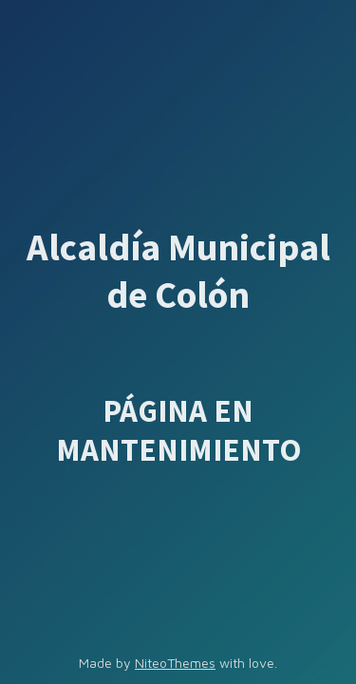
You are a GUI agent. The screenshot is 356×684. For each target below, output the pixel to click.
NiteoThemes (175, 663)
